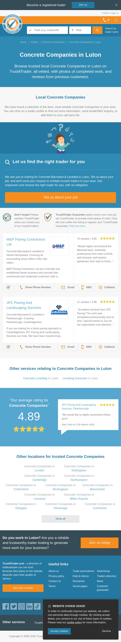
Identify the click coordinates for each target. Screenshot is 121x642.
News (100, 581)
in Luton (40, 378)
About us (54, 571)
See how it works (23, 588)
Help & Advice (81, 576)
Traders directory (106, 576)
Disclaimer (79, 581)
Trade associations (83, 571)
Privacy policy (56, 576)
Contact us (55, 581)
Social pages (80, 586)
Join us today (99, 543)
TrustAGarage (42, 622)
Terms (52, 586)
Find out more (77, 226)
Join (83, 4)
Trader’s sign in (110, 13)
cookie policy (74, 622)
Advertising (103, 571)
